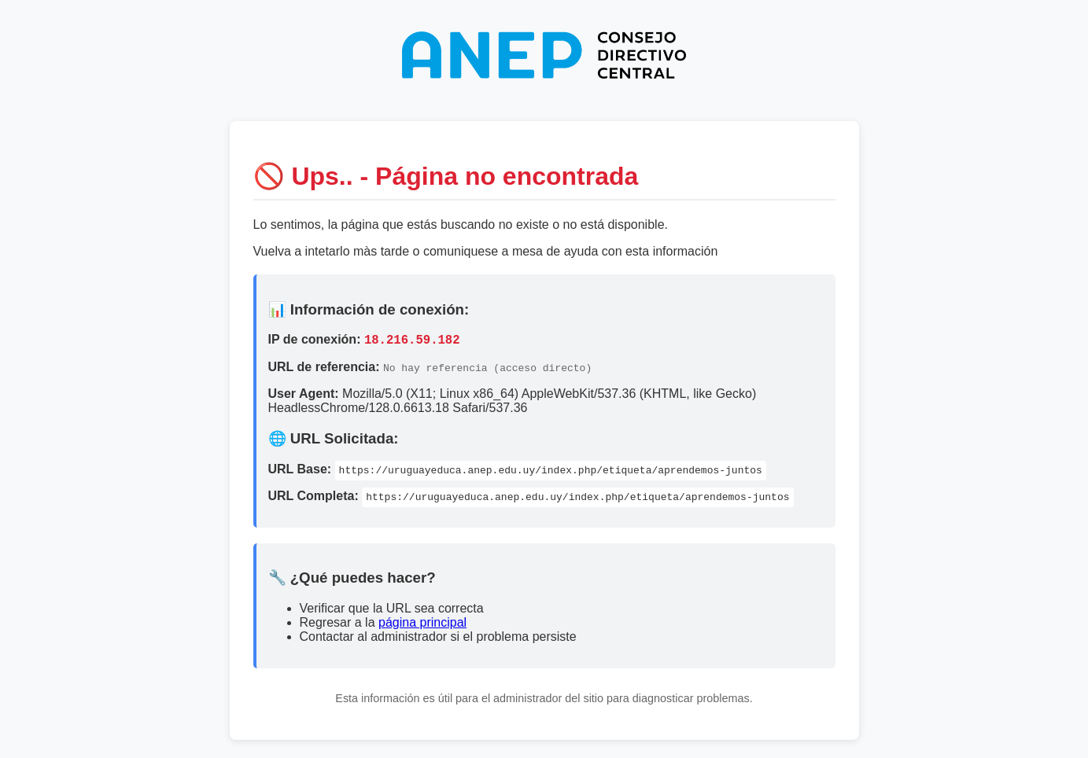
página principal (422, 624)
